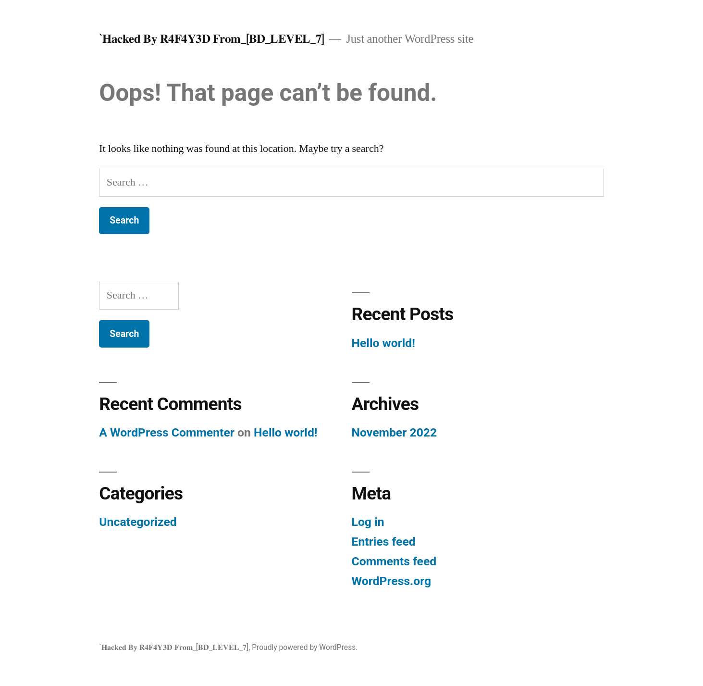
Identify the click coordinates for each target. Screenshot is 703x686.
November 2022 (394, 432)
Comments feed (394, 561)
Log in (368, 522)
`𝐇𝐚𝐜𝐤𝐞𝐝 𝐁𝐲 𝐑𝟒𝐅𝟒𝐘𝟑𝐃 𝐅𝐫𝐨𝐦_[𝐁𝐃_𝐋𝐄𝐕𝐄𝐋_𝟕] (211, 39)
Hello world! (383, 343)
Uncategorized (138, 522)
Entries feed (384, 542)
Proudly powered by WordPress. (305, 647)
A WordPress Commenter (166, 432)
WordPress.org (392, 581)
